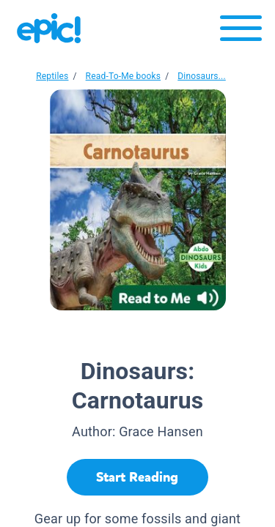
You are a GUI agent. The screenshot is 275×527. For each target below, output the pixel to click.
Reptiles (52, 76)
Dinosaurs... (201, 76)
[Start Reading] (137, 477)
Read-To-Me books (123, 76)
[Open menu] (241, 32)
